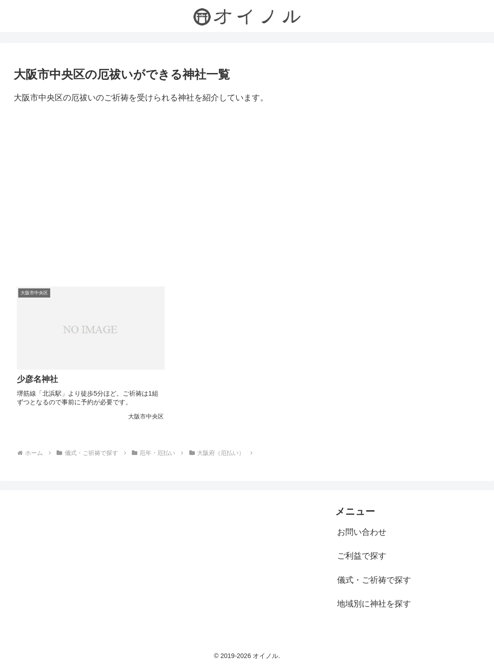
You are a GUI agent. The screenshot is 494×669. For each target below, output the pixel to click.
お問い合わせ (361, 532)
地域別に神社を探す (374, 603)
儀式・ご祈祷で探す (374, 580)
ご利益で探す (361, 555)
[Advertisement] (247, 193)
